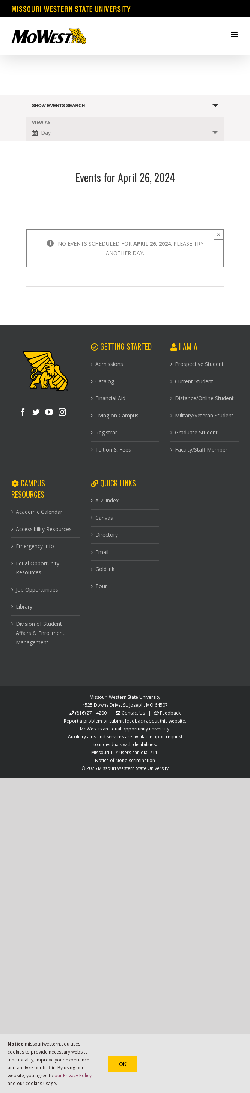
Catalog (104, 381)
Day (41, 132)
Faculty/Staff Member (201, 449)
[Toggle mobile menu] (235, 34)
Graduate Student (196, 432)
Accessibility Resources (44, 529)
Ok (123, 1063)
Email (101, 552)
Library (24, 606)
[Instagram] (62, 412)
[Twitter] (36, 412)
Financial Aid (110, 398)
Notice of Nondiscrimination (125, 760)
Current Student (194, 381)
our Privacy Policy (73, 1075)
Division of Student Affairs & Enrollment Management (40, 633)
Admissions (109, 363)
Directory (106, 534)
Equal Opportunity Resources (37, 568)
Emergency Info (35, 546)
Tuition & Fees (113, 449)
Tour (101, 586)
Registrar (106, 432)
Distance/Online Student (204, 398)
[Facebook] (23, 412)
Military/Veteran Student (204, 415)
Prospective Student (199, 363)
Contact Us (133, 713)
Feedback (170, 713)
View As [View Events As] (41, 122)
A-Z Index (107, 500)
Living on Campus (117, 415)
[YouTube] (49, 412)
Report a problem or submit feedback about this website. (125, 721)
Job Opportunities (37, 589)
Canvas (104, 517)
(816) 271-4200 (91, 713)
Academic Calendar (39, 511)
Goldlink (104, 568)
